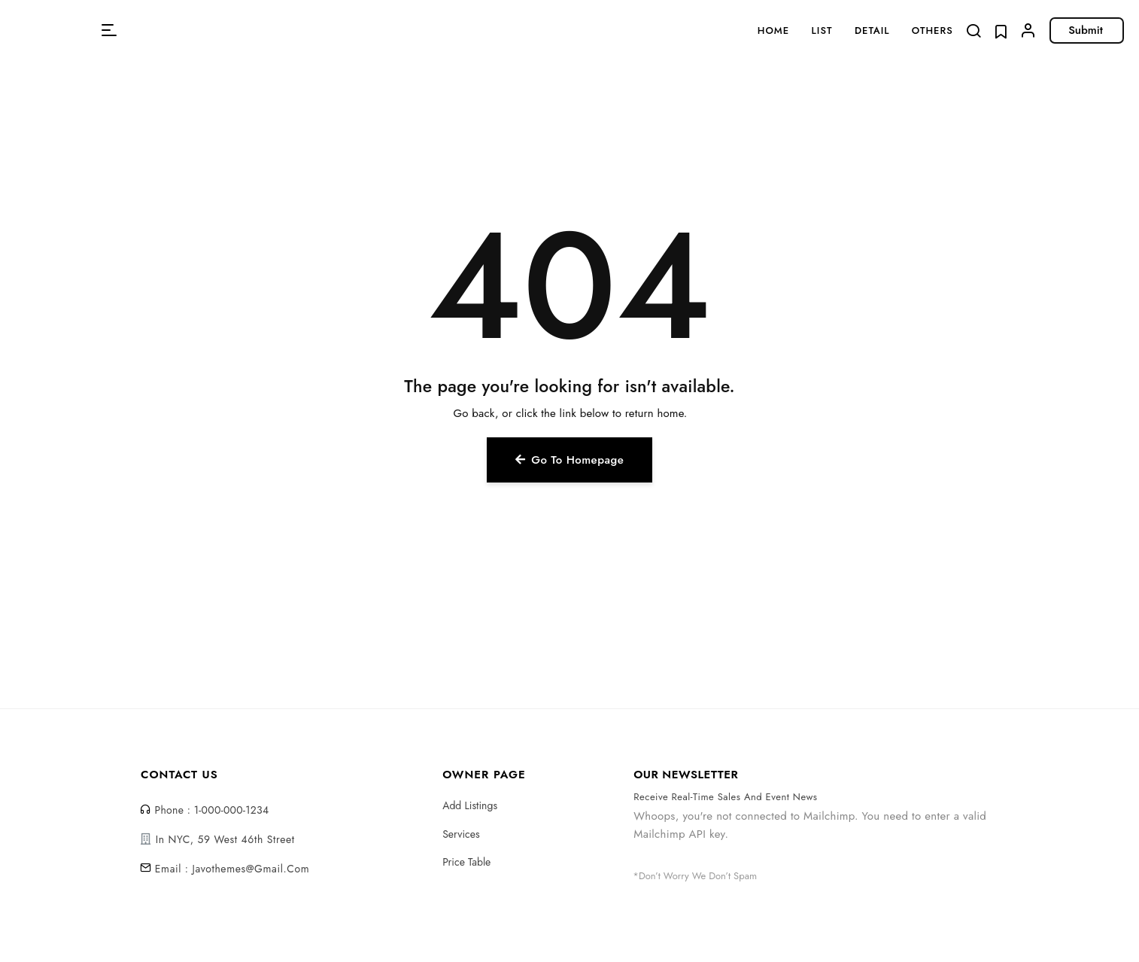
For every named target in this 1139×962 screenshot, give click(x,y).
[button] (109, 30)
